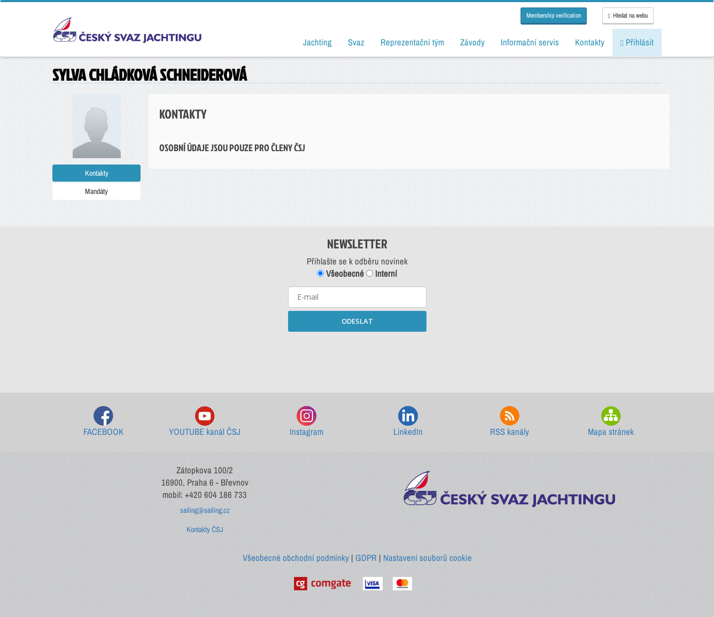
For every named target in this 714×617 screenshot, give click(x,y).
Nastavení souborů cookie (427, 558)
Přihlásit (637, 42)
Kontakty (96, 173)
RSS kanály (509, 422)
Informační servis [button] (530, 42)
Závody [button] (472, 42)
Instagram (306, 422)
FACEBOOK (103, 422)
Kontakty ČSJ (205, 529)
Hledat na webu (628, 15)
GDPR (366, 558)
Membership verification (553, 15)
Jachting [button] (317, 42)
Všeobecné (340, 273)
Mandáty (96, 191)
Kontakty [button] (589, 42)
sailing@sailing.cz (205, 510)
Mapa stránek (611, 422)
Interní (381, 273)
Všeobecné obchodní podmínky (296, 558)
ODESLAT (357, 321)
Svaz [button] (356, 42)
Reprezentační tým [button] (412, 42)
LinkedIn (408, 422)
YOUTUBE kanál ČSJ (204, 422)
